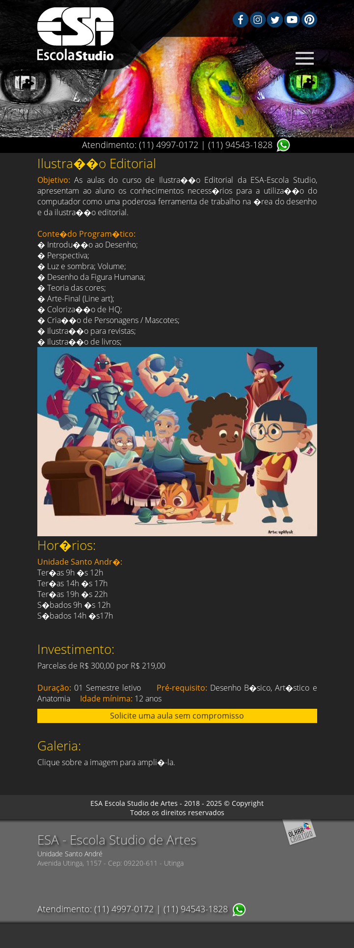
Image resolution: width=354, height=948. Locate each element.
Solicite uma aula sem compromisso (177, 715)
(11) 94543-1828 (240, 144)
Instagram (258, 19)
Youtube (292, 19)
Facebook (240, 19)
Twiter (275, 19)
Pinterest (309, 19)
